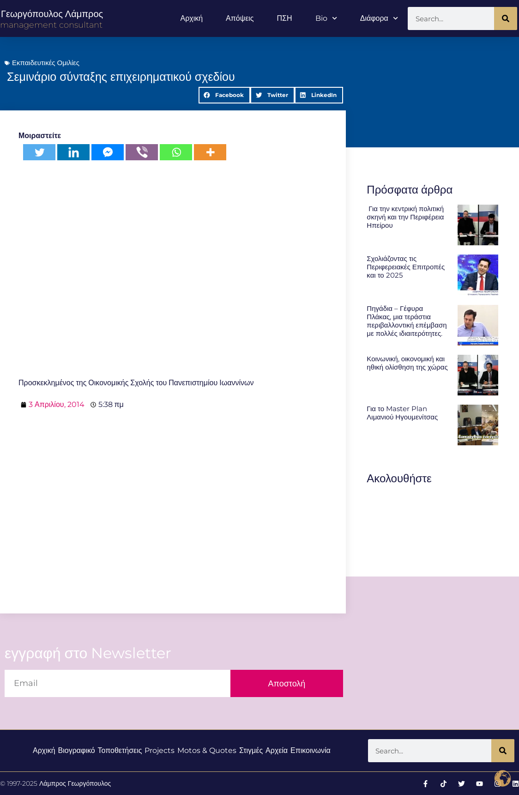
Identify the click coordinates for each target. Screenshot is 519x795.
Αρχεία (277, 750)
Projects (160, 750)
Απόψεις (239, 18)
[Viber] (142, 152)
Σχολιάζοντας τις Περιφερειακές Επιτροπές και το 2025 (406, 266)
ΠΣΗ (284, 18)
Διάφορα (379, 18)
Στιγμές (251, 750)
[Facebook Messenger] (107, 152)
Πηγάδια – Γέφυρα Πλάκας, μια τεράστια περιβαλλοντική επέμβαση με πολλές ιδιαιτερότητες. (407, 321)
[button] (224, 95)
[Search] (505, 18)
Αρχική (191, 18)
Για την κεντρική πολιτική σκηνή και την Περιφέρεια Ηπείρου (405, 217)
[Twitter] (39, 152)
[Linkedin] (73, 152)
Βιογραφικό (76, 750)
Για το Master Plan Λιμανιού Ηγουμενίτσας (402, 412)
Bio (326, 18)
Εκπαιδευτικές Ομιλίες (45, 62)
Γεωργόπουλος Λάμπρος (52, 13)
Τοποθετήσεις (119, 750)
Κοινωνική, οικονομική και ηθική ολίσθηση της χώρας (407, 362)
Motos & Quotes (206, 750)
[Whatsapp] (176, 152)
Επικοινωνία (310, 750)
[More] (210, 152)
